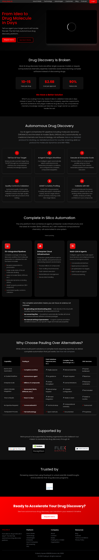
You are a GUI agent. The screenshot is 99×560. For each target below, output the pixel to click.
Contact (53, 536)
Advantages (59, 1)
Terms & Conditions (81, 538)
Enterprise (29, 540)
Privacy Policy (79, 540)
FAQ (27, 546)
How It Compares (32, 542)
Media (53, 538)
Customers (69, 1)
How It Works (37, 1)
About (53, 533)
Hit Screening (30, 544)
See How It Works (25, 40)
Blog (77, 1)
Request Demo (9, 40)
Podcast (84, 1)
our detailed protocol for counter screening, (55, 140)
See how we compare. (65, 351)
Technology (48, 1)
